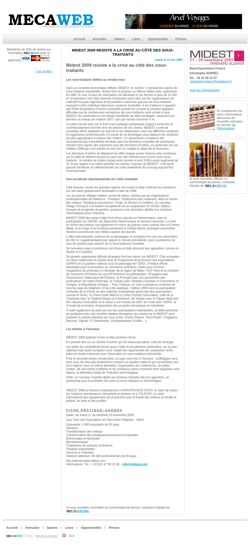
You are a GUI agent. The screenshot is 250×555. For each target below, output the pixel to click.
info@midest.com (135, 464)
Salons (119, 39)
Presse (180, 39)
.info (216, 185)
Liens (136, 39)
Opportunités (158, 39)
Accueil (79, 39)
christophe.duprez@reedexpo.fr (211, 81)
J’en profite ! (44, 71)
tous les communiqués (205, 90)
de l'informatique (226, 126)
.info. (77, 511)
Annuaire (100, 39)
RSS (72, 536)
